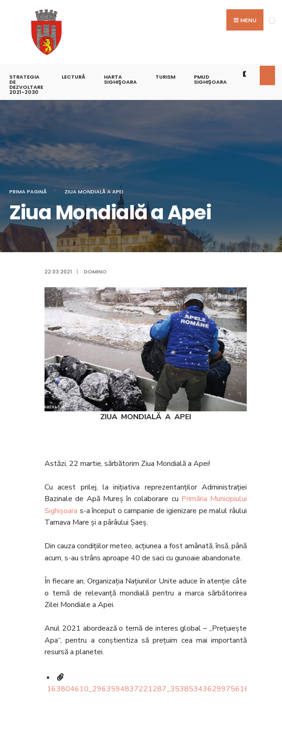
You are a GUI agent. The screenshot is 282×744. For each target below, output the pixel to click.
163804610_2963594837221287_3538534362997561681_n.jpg (162, 689)
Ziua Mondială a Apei (93, 191)
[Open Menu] (272, 21)
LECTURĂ (73, 77)
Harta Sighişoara (120, 79)
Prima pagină (28, 191)
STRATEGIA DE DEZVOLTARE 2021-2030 (26, 84)
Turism (165, 77)
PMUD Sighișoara (210, 79)
